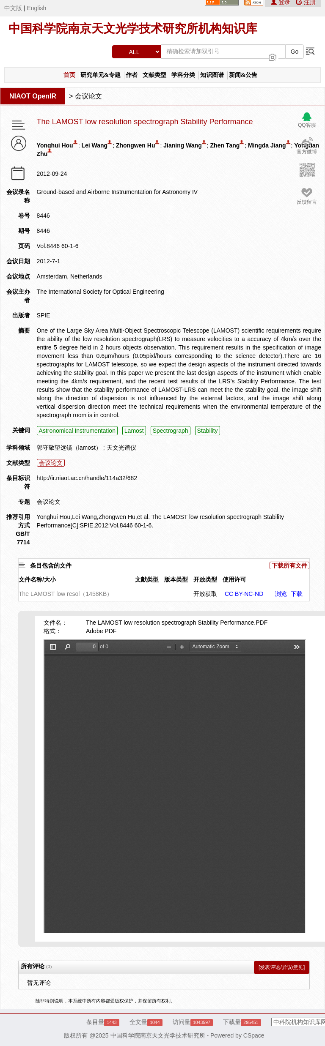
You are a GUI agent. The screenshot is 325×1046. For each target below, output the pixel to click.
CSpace (253, 1035)
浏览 (281, 593)
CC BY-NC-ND (244, 593)
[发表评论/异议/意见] (282, 967)
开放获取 (205, 593)
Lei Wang (94, 145)
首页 (69, 75)
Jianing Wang (182, 145)
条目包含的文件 (51, 565)
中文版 (13, 8)
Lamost (134, 430)
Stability (207, 430)
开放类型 (205, 579)
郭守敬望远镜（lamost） (69, 447)
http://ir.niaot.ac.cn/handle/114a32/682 (87, 478)
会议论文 (88, 96)
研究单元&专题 (100, 75)
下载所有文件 (289, 565)
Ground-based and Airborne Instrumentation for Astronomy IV (117, 191)
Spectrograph (170, 430)
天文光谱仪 (121, 447)
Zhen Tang (225, 145)
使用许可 (234, 579)
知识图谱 (212, 75)
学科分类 (183, 75)
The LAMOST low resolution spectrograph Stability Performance (145, 122)
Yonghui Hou (55, 145)
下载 (297, 593)
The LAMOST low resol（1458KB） (66, 593)
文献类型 (154, 75)
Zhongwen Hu (135, 145)
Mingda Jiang (267, 145)
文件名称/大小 (37, 579)
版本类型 (176, 579)
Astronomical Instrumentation (77, 430)
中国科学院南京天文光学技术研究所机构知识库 (132, 28)
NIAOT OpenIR (32, 96)
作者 (132, 75)
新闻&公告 (243, 75)
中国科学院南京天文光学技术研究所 (157, 1035)
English (36, 8)
